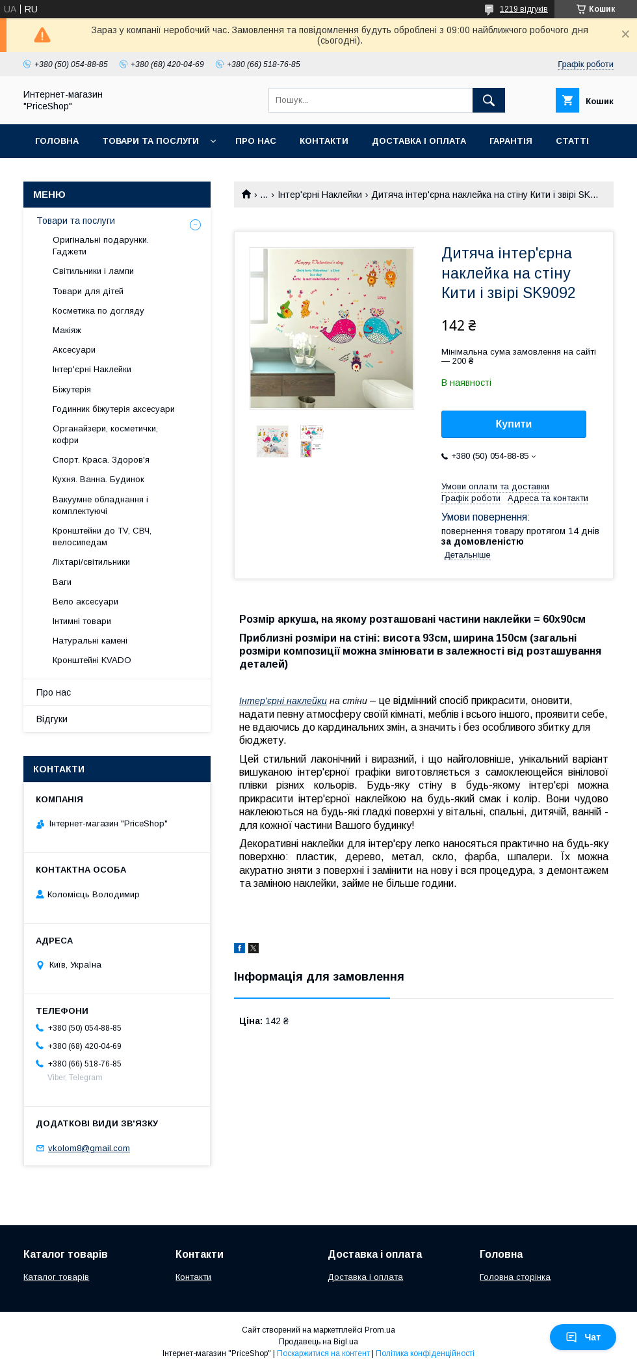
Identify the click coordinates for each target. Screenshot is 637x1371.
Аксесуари (74, 350)
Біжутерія (72, 389)
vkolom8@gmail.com (89, 1148)
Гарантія (510, 141)
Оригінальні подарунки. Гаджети (101, 245)
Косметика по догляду (98, 311)
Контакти (324, 141)
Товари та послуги (150, 141)
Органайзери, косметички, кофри (105, 434)
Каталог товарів (56, 1277)
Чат (583, 1337)
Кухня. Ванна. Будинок (98, 479)
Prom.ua (380, 1330)
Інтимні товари (82, 621)
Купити (514, 423)
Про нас (255, 141)
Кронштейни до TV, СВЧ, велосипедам (102, 536)
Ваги (62, 582)
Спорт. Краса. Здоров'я (101, 460)
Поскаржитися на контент (323, 1353)
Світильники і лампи (93, 271)
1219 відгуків (524, 9)
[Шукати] (489, 100)
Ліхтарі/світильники (91, 562)
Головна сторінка (515, 1277)
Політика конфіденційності (425, 1353)
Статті (572, 141)
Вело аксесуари (85, 601)
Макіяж (67, 330)
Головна (57, 141)
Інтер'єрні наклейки (283, 701)
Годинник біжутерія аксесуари (114, 409)
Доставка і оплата (419, 141)
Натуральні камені (90, 640)
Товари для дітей (88, 291)
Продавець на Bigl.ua (318, 1341)
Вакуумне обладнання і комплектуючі (100, 505)
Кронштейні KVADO (92, 660)
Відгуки (52, 719)
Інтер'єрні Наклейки (320, 194)
